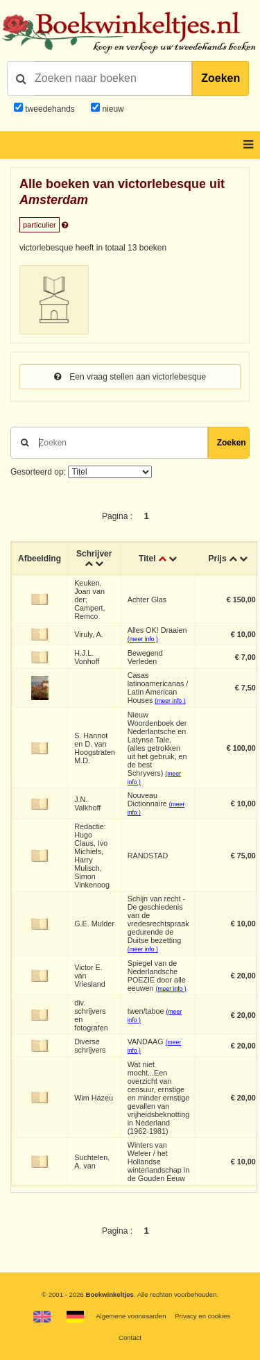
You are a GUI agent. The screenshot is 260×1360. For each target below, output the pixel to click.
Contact (130, 1337)
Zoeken (220, 78)
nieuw (112, 109)
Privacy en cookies (202, 1316)
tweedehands (49, 109)
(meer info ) (143, 639)
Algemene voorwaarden (131, 1316)
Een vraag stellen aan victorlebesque (130, 377)
